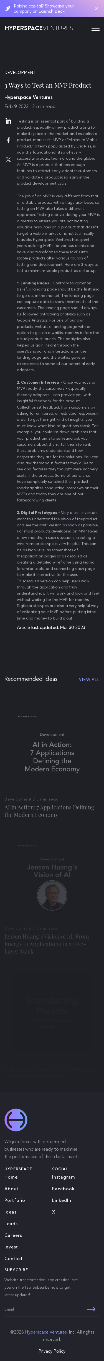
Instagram (63, 1177)
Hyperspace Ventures (46, 1332)
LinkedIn (61, 1201)
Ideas (10, 1212)
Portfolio (14, 1201)
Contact (13, 1259)
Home (11, 1177)
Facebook (63, 1189)
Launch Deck (52, 11)
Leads (11, 1224)
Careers (13, 1235)
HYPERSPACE (38, 28)
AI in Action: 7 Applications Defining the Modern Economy (49, 815)
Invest (11, 1247)
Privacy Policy (52, 1351)
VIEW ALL (89, 679)
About (11, 1189)
